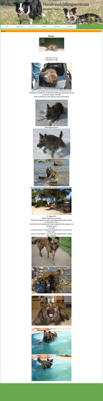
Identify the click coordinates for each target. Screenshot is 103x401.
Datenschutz (57, 26)
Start (7, 26)
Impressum (69, 26)
